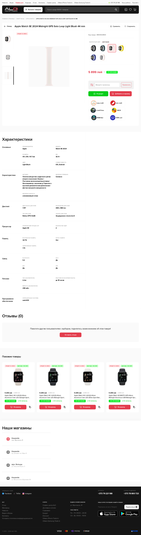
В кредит (98, 94)
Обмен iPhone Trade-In (65, 2)
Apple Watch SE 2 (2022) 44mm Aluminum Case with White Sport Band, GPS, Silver (87, 396)
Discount (46, 516)
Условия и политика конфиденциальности (17, 518)
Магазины (5, 508)
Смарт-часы (20, 18)
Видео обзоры (7, 513)
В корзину (15, 407)
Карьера (28, 2)
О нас (35, 2)
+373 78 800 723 (131, 493)
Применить (126, 85)
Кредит (45, 513)
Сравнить (115, 26)
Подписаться (131, 507)
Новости (5, 2)
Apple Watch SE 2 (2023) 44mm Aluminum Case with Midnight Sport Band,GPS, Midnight (51, 396)
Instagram (27, 494)
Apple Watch (30, 18)
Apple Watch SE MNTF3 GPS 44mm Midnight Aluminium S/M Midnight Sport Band (122, 396)
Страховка (46, 511)
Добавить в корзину (121, 94)
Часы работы (126, 2)
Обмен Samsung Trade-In (82, 2)
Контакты (42, 2)
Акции (11, 2)
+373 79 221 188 (115, 2)
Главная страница (8, 18)
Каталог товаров (33, 10)
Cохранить (129, 26)
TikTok (16, 494)
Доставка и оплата (49, 508)
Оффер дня (19, 2)
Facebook (6, 494)
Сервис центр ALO (49, 505)
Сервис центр (51, 2)
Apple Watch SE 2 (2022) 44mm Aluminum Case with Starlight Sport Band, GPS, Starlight (17, 396)
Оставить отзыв (70, 335)
